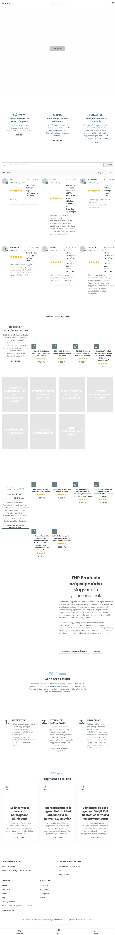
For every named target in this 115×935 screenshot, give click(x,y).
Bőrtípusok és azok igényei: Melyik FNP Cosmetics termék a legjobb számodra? (95, 813)
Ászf (61, 871)
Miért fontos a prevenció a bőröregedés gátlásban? (19, 813)
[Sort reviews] (104, 172)
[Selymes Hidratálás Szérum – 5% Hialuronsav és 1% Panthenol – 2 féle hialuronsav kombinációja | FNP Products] (40, 520)
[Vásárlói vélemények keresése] (53, 164)
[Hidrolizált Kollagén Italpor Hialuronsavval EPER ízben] (62, 334)
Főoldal (5, 885)
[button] (33, 345)
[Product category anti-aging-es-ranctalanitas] (72, 430)
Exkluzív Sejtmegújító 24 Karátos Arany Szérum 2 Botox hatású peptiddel (71, 262)
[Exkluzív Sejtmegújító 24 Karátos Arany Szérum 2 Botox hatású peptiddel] (62, 520)
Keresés (108, 165)
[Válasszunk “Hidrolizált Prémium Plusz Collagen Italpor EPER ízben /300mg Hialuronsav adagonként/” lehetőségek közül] (97, 345)
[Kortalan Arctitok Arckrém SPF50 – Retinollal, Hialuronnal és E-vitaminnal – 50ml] (83, 471)
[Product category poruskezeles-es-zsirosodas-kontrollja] (43, 393)
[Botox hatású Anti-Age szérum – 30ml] (62, 471)
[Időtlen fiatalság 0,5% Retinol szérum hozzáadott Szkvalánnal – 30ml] (104, 471)
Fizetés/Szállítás (8, 902)
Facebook (44, 890)
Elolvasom (19, 837)
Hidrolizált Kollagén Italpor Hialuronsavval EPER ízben (32, 190)
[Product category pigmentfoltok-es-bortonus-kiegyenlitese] (72, 393)
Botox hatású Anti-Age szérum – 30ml (62, 488)
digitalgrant (55, 919)
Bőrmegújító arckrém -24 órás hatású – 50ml (41, 489)
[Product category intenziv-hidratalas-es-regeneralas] (100, 393)
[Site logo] (57, 3)
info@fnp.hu (45, 885)
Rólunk (4, 894)
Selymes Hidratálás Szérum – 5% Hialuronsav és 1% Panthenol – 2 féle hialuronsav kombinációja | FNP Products (40, 543)
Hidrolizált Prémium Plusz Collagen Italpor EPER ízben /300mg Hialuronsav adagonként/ (104, 354)
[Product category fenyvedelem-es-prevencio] (15, 430)
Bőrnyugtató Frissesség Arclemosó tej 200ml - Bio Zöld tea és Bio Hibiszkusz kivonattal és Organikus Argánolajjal (71, 198)
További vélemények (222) (57, 316)
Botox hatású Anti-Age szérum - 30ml (107, 190)
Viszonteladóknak (9, 866)
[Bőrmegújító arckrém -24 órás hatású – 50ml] (40, 471)
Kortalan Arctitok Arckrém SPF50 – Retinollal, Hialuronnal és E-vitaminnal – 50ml (83, 491)
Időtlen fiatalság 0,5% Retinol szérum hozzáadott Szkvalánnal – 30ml (104, 490)
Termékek (6, 890)
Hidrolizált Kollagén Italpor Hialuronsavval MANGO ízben (40, 353)
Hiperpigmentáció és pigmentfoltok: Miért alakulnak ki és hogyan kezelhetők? (57, 813)
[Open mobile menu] (6, 3)
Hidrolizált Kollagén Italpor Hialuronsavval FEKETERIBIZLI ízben (82, 353)
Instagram (44, 894)
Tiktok (42, 898)
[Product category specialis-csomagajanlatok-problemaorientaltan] (15, 393)
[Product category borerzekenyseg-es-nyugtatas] (43, 430)
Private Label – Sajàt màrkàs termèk (17, 871)
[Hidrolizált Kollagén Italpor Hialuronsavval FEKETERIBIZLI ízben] (83, 334)
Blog (3, 898)
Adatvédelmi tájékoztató (69, 866)
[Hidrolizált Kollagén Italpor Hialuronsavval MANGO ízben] (40, 334)
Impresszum (64, 875)
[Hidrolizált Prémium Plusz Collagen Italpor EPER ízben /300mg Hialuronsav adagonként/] (104, 334)
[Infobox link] (20, 733)
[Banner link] (19, 106)
